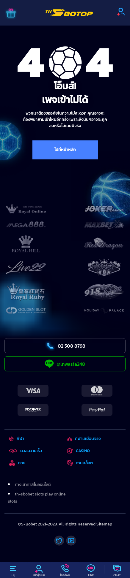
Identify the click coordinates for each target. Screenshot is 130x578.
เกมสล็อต (80, 463)
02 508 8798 (65, 346)
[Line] (91, 570)
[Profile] (39, 570)
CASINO (78, 451)
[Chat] (117, 570)
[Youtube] (71, 541)
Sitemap (104, 524)
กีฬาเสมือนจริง (84, 439)
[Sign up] (121, 11)
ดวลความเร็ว (25, 451)
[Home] (69, 13)
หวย (17, 463)
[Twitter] (59, 541)
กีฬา (16, 439)
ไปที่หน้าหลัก (65, 150)
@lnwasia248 (65, 364)
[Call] (65, 570)
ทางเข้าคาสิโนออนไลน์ (33, 485)
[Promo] (11, 13)
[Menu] (13, 570)
